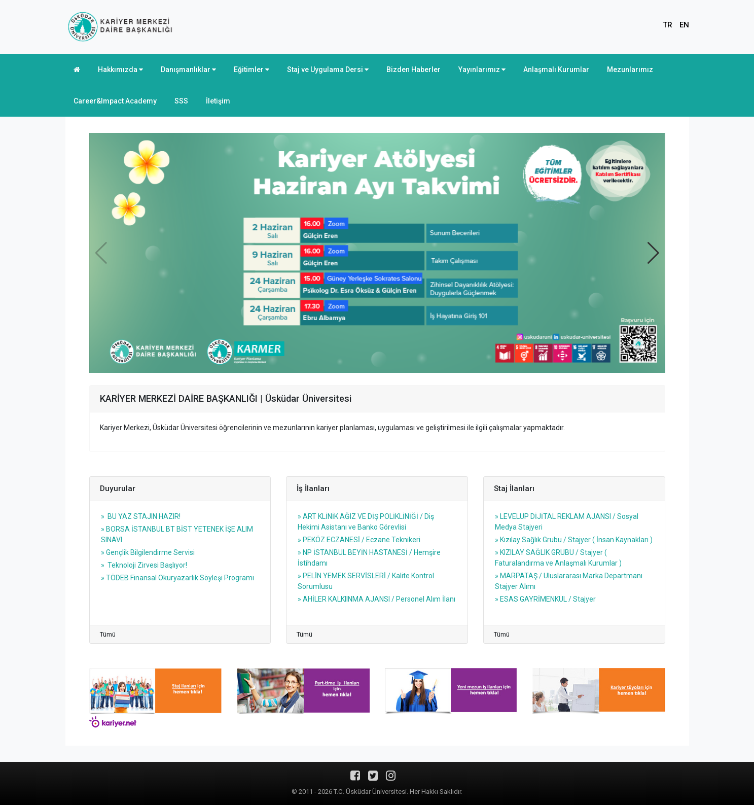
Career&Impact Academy (115, 101)
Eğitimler (251, 69)
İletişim (218, 101)
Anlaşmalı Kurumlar (556, 69)
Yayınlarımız (482, 69)
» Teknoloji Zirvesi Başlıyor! (144, 565)
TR (667, 24)
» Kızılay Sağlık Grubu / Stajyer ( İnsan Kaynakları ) (574, 540)
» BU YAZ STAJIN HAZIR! (141, 516)
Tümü (108, 634)
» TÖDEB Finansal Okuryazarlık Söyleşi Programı (177, 578)
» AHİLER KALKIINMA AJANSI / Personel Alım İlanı (376, 599)
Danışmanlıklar (188, 69)
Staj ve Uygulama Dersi (328, 69)
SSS (181, 101)
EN (684, 24)
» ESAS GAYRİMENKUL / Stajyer (545, 599)
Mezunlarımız (630, 69)
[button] (653, 253)
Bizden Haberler (413, 69)
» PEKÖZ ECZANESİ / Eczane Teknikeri (359, 540)
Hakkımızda (120, 69)
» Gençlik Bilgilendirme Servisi (148, 552)
